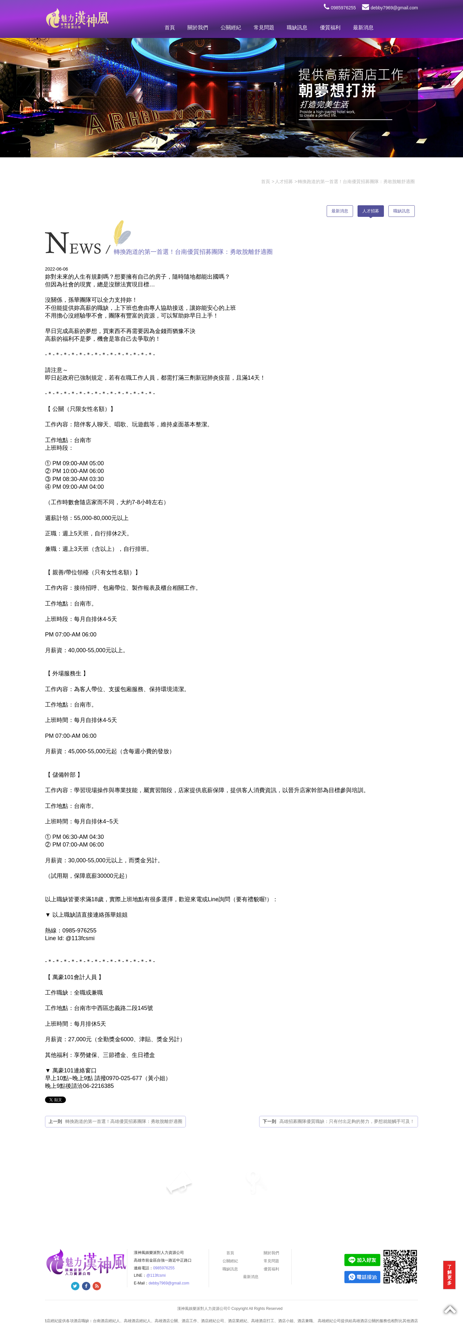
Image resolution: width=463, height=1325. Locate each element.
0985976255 (340, 7)
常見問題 (264, 27)
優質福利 (330, 27)
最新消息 (363, 27)
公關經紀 (231, 27)
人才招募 (370, 210)
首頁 (170, 27)
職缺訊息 (297, 27)
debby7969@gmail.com (390, 7)
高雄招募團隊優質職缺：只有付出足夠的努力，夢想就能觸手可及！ (346, 1121)
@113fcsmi (156, 1275)
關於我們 (197, 27)
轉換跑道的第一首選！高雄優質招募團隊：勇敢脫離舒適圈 (123, 1121)
